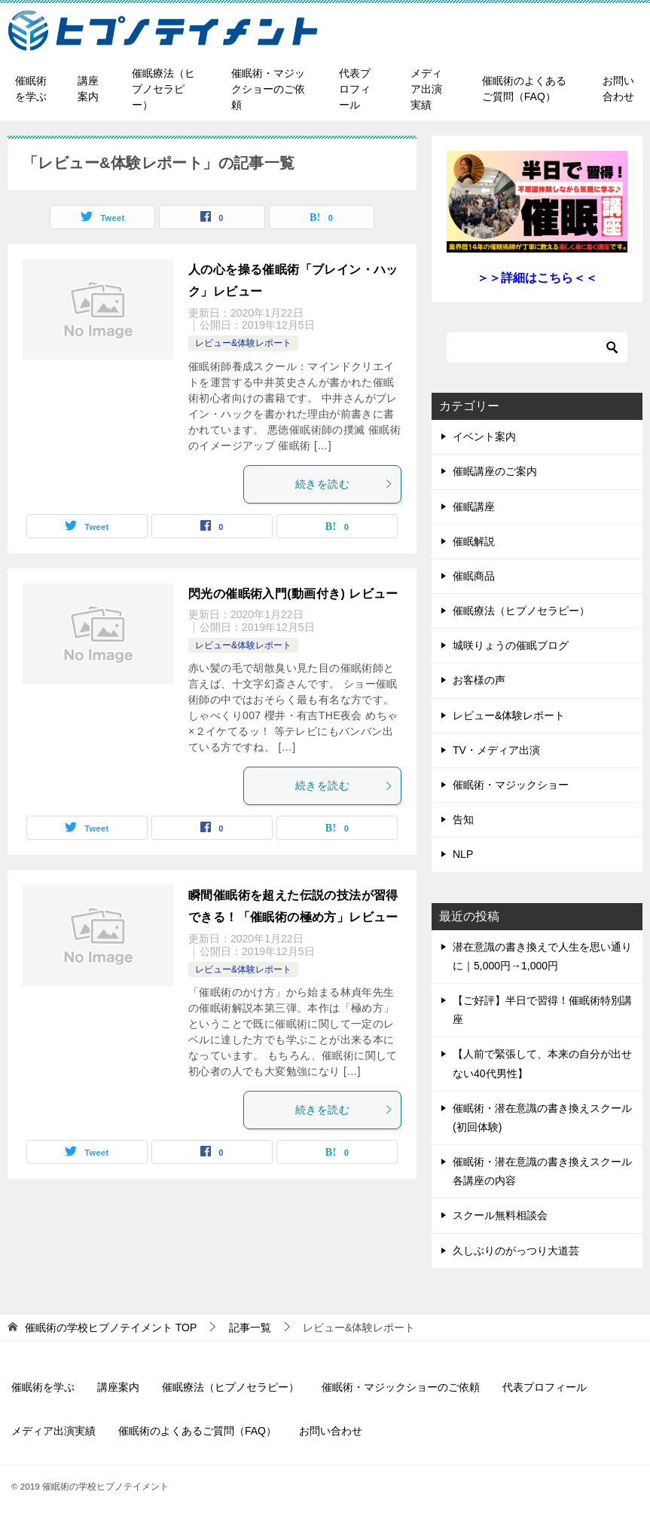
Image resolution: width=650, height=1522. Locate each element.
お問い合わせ (618, 89)
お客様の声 (479, 680)
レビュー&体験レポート (243, 343)
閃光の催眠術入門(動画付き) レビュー (293, 593)
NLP (463, 854)
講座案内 (88, 89)
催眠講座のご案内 (495, 471)
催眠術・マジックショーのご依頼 (268, 89)
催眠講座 (474, 507)
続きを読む (344, 484)
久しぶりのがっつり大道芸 (516, 1251)
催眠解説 (474, 541)
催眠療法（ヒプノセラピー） (163, 89)
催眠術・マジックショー (511, 785)
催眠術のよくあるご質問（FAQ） (524, 89)
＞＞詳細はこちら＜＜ (537, 277)
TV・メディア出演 (496, 750)
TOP (111, 1327)
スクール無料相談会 (500, 1215)
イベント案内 (484, 436)
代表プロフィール (355, 89)
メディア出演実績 (426, 89)
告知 (463, 819)
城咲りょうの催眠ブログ (511, 645)
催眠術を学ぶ (31, 89)
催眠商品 (474, 576)
